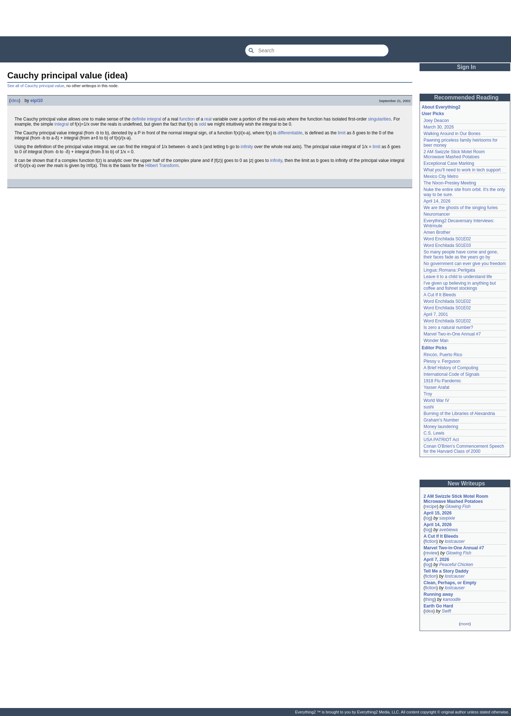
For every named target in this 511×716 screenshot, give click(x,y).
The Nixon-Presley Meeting (450, 183)
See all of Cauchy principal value (35, 86)
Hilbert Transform (162, 165)
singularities (379, 119)
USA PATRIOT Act (441, 439)
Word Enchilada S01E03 (447, 245)
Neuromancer (437, 214)
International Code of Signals (451, 374)
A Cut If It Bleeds (440, 294)
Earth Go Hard (438, 606)
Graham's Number (441, 420)
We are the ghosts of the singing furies (461, 207)
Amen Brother (437, 232)
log (428, 518)
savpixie (447, 518)
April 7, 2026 (436, 559)
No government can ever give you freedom (465, 263)
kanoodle (452, 599)
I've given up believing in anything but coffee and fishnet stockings (460, 286)
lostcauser (455, 541)
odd (202, 124)
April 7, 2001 (436, 314)
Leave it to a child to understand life (458, 276)
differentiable (290, 132)
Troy (428, 393)
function (187, 119)
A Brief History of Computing (451, 367)
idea (15, 100)
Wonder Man (436, 340)
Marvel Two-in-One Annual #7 (452, 334)
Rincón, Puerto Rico (443, 354)
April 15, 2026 (437, 513)
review (431, 553)
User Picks (433, 113)
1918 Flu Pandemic (442, 380)
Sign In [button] (466, 67)
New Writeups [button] (466, 483)
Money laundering (441, 426)
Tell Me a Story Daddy (446, 571)
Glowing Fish (457, 506)
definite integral (146, 119)
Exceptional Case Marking (449, 163)
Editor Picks (434, 347)
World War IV (436, 400)
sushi (429, 407)
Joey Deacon (436, 120)
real (208, 119)
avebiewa (448, 529)
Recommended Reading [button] (466, 97)
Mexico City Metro (441, 176)
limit (342, 132)
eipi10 (36, 100)
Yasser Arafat (436, 387)
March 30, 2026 (439, 127)
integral (61, 124)
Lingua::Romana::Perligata (449, 270)
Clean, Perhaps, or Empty (450, 582)
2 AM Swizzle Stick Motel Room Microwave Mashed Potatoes (454, 154)
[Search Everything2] (317, 50)
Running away (438, 594)
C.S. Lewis (434, 433)
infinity (247, 146)
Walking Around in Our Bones (452, 133)
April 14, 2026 (437, 201)
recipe (431, 506)
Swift (446, 611)
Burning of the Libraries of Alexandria (459, 413)
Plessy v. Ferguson (442, 361)
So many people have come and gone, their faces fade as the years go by (461, 254)
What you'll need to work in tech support (462, 169)
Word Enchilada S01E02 (447, 238)
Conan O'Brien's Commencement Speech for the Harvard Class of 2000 (464, 449)
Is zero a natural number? (448, 327)
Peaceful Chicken (456, 564)
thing (429, 599)
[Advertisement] (255, 18)
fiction (430, 541)
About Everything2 (441, 107)
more (464, 624)
